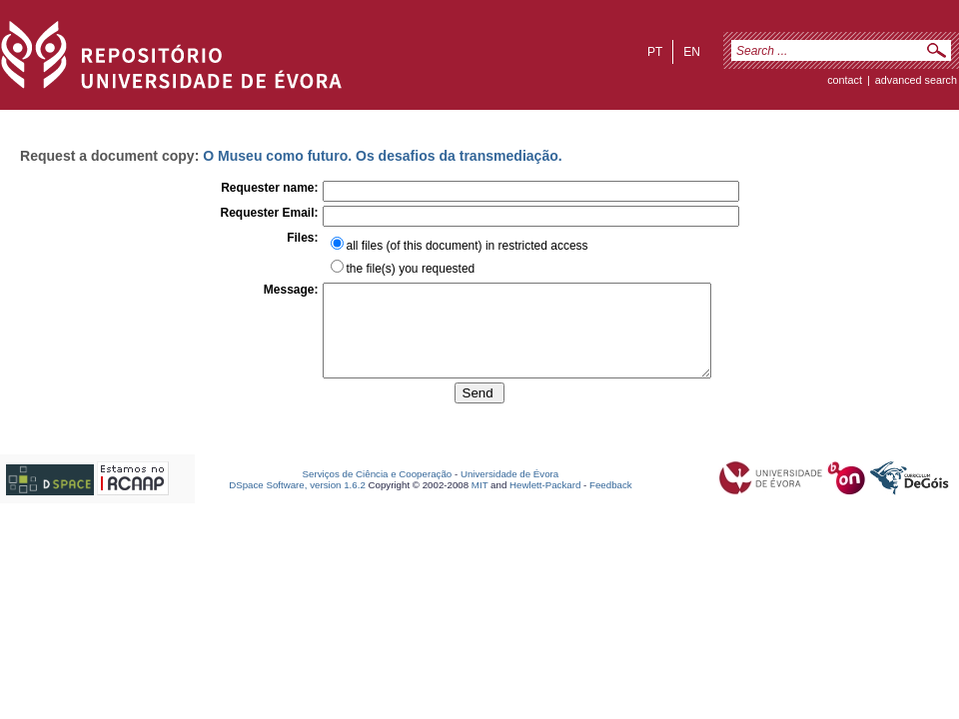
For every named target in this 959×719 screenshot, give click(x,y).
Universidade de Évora (509, 491)
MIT (480, 502)
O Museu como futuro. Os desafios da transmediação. (382, 156)
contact (844, 80)
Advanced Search (916, 80)
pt (654, 52)
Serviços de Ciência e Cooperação (378, 491)
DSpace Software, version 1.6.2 (297, 502)
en (691, 52)
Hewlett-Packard (544, 502)
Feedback (610, 502)
